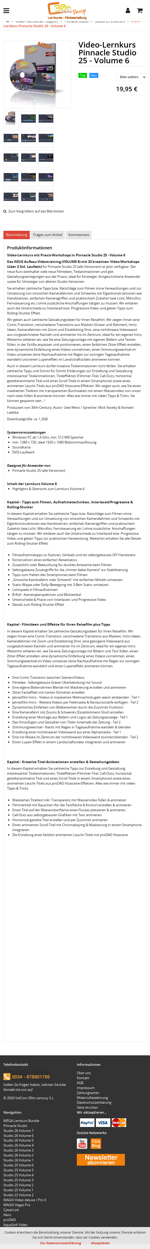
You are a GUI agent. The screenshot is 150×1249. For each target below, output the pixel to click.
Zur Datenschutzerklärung (60, 1243)
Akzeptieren (100, 1243)
